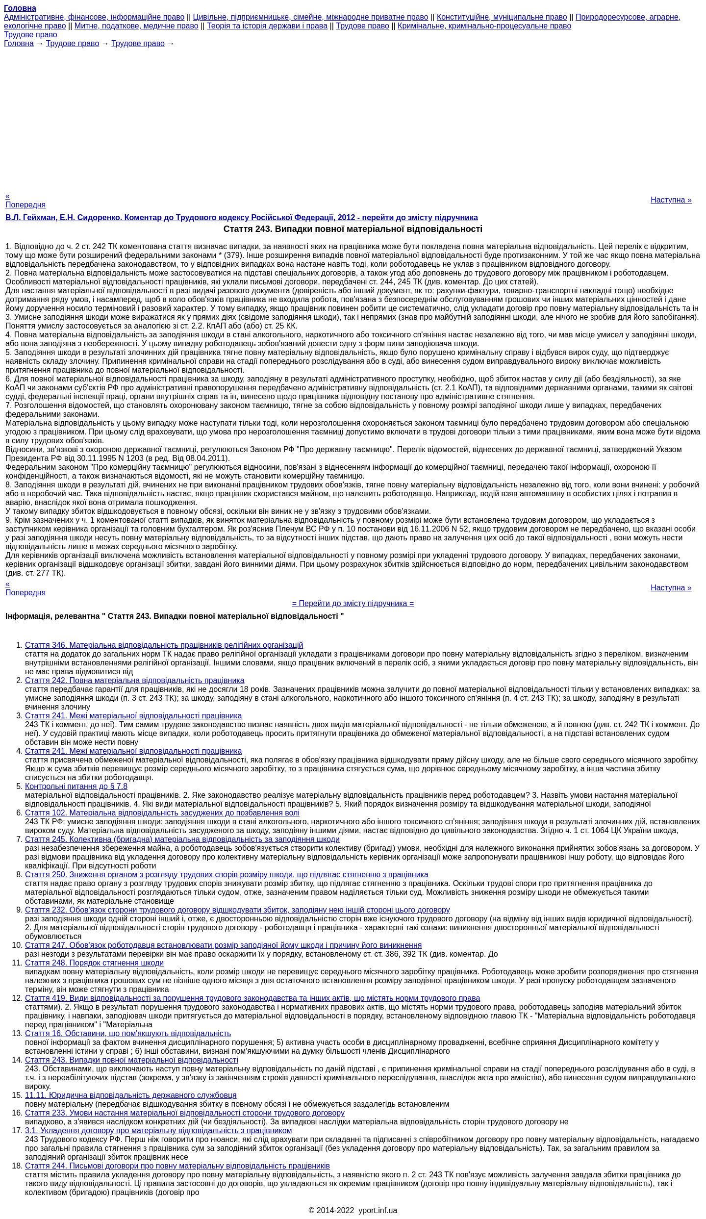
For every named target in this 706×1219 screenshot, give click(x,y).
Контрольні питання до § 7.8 (76, 786)
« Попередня (25, 200)
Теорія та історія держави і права (267, 26)
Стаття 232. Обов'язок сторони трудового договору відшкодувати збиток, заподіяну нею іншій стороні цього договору (237, 910)
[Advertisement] (353, 116)
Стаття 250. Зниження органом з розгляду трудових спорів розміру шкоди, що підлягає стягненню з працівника (227, 874)
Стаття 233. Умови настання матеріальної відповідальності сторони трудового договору (185, 1113)
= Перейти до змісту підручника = (353, 603)
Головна (19, 43)
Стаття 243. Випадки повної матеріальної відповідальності (131, 1060)
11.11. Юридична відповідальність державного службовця (131, 1095)
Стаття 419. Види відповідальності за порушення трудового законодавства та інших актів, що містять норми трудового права (252, 998)
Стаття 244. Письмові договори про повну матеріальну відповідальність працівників (177, 1166)
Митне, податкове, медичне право (137, 26)
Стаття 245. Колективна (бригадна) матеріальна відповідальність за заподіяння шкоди (182, 839)
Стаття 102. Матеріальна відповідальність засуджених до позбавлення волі (162, 813)
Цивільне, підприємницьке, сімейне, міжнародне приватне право (311, 17)
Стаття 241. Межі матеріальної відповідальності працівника (133, 715)
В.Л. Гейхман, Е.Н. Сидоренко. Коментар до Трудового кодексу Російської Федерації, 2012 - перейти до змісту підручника (241, 217)
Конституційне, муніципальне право (502, 17)
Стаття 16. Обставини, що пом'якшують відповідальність (128, 1033)
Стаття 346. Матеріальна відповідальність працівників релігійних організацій (164, 645)
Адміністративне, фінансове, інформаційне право (94, 17)
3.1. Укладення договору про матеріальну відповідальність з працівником (158, 1130)
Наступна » (671, 200)
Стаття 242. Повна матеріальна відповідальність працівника (135, 680)
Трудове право (362, 26)
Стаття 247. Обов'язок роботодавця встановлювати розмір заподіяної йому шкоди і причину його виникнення (223, 945)
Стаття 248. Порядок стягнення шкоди (94, 963)
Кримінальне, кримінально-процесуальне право (484, 26)
